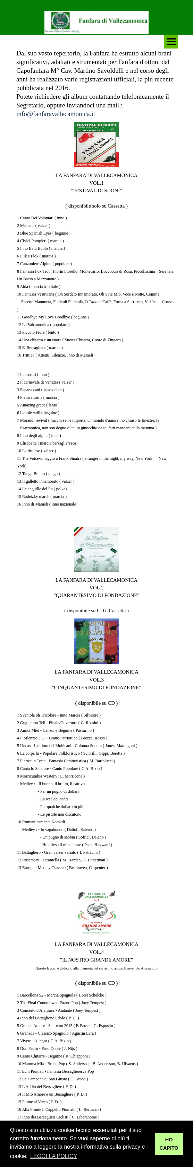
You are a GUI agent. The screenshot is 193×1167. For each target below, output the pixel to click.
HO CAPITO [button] (169, 1144)
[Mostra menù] (171, 42)
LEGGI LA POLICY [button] (53, 1156)
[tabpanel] (96, 83)
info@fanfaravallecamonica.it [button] (55, 113)
